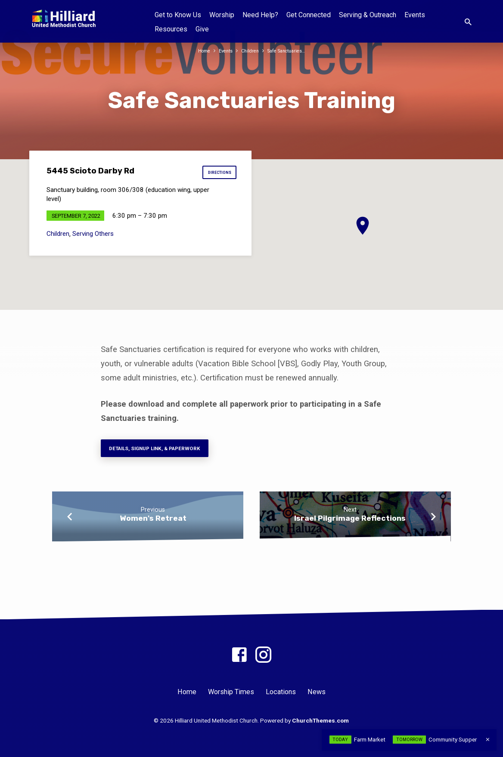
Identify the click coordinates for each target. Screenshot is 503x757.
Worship (221, 15)
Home (197, 50)
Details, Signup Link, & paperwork (165, 450)
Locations (281, 692)
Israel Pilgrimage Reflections (350, 522)
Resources (171, 29)
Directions (217, 174)
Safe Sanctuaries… (289, 50)
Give (202, 29)
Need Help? (260, 15)
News (316, 692)
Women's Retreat (153, 522)
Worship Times (231, 692)
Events (414, 15)
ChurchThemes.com (320, 720)
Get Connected (308, 15)
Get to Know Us (178, 15)
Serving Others (93, 237)
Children (249, 50)
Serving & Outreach (367, 15)
